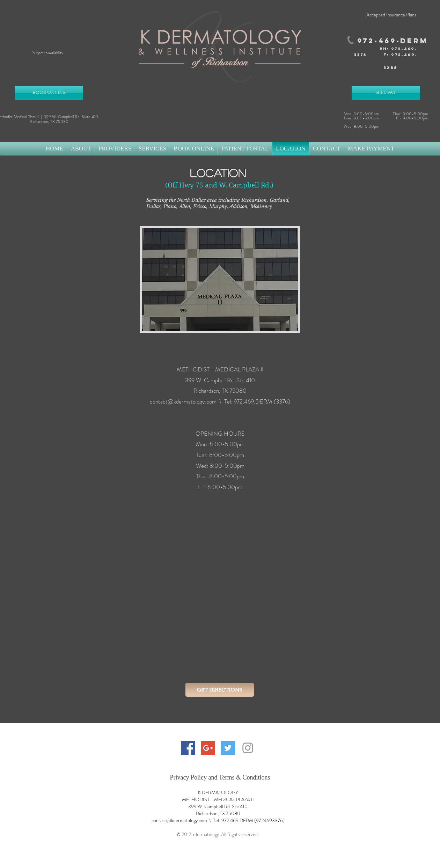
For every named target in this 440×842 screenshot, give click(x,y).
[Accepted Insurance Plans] (391, 15)
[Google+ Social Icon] (208, 748)
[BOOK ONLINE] (49, 93)
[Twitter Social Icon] (228, 748)
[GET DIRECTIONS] (219, 690)
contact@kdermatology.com (183, 401)
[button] (81, 148)
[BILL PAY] (386, 93)
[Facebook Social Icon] (188, 748)
